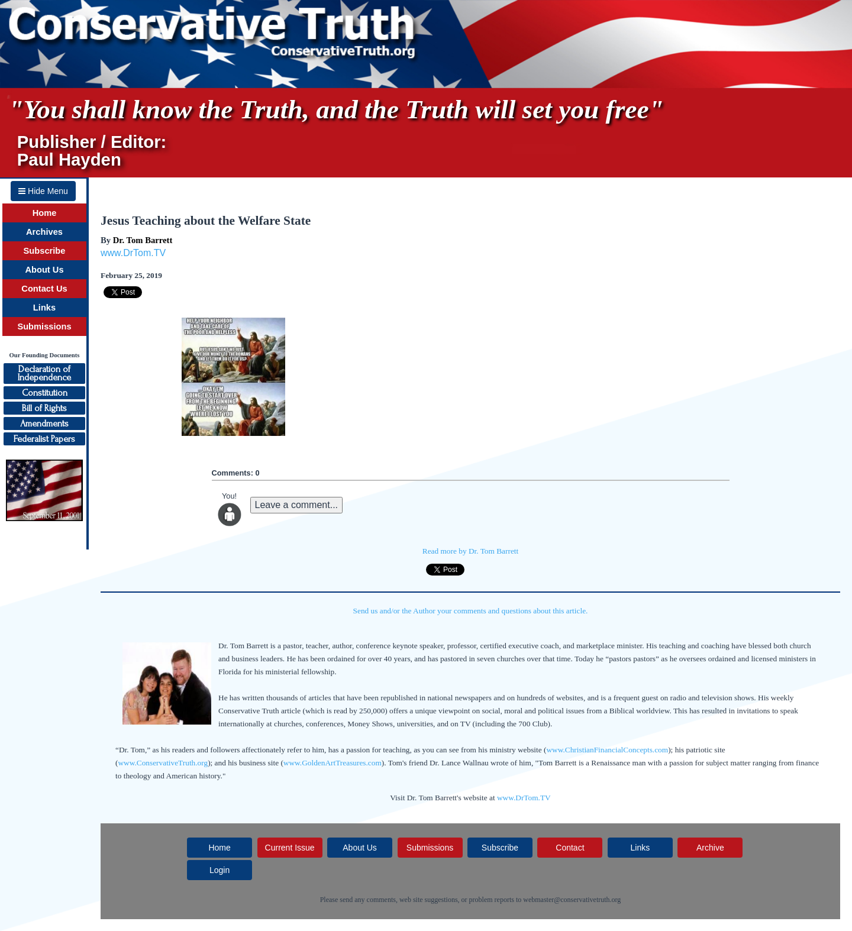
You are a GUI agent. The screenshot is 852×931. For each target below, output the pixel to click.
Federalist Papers (44, 439)
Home (45, 213)
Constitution (44, 392)
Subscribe (45, 251)
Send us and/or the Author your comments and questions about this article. (470, 610)
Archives (44, 232)
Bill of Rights (44, 408)
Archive (710, 847)
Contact (570, 847)
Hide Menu (43, 191)
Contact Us (44, 288)
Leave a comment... (296, 505)
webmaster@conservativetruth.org (572, 900)
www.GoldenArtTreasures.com (332, 762)
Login (219, 870)
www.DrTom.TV (133, 253)
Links (44, 307)
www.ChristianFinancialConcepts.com (607, 749)
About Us (44, 269)
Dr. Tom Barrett (143, 240)
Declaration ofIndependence (44, 373)
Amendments (44, 423)
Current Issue (290, 847)
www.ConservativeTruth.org (163, 762)
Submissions (44, 326)
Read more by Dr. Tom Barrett (470, 551)
